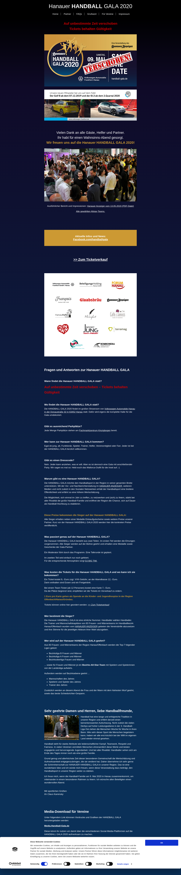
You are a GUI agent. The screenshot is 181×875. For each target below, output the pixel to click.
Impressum (124, 14)
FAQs (79, 14)
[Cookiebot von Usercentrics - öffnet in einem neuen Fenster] (15, 870)
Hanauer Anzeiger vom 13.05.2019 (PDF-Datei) (110, 206)
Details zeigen (123, 870)
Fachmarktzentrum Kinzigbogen (94, 430)
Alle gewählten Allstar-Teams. (90, 211)
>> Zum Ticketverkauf (90, 259)
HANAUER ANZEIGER (110, 486)
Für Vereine (107, 14)
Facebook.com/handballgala (90, 239)
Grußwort (92, 14)
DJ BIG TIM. (91, 561)
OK (161, 849)
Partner (67, 14)
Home (55, 14)
